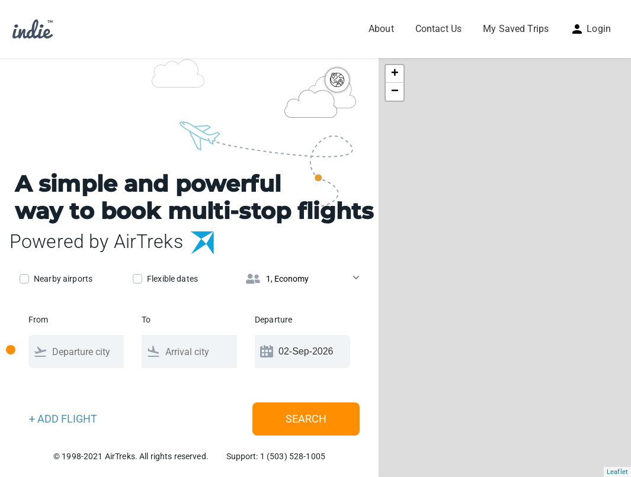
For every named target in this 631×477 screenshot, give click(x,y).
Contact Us (438, 28)
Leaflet (617, 472)
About (381, 28)
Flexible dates (172, 278)
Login (590, 28)
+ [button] (395, 74)
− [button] (395, 92)
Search (306, 418)
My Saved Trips (516, 28)
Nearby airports (63, 278)
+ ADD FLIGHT (63, 418)
